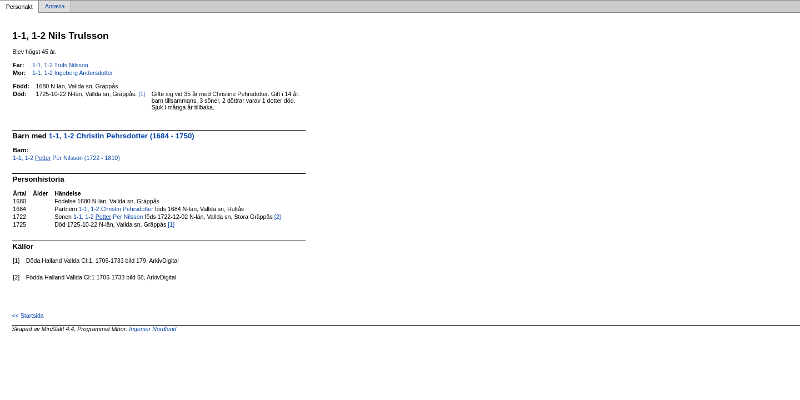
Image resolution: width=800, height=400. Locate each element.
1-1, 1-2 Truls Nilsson (60, 65)
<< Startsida (27, 315)
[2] (277, 216)
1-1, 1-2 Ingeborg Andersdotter (72, 72)
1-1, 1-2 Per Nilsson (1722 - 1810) (66, 157)
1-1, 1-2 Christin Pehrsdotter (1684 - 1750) (121, 136)
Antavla (55, 6)
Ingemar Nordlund (152, 329)
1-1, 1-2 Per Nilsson (108, 216)
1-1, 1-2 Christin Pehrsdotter (116, 209)
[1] (141, 94)
